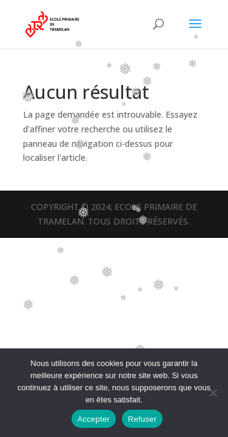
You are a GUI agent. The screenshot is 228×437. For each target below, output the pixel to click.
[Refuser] (213, 393)
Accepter (94, 419)
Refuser (142, 419)
